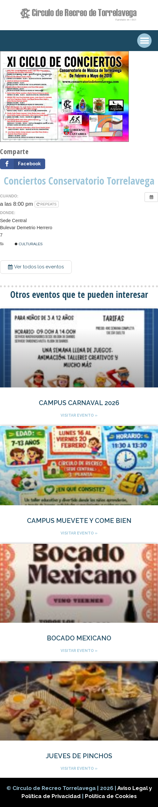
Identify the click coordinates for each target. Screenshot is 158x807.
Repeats (47, 204)
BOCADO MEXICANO (79, 638)
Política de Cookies (111, 796)
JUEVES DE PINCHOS (79, 756)
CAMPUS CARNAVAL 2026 (79, 403)
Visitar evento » (79, 415)
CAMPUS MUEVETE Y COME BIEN (79, 521)
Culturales (29, 244)
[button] (36, 267)
